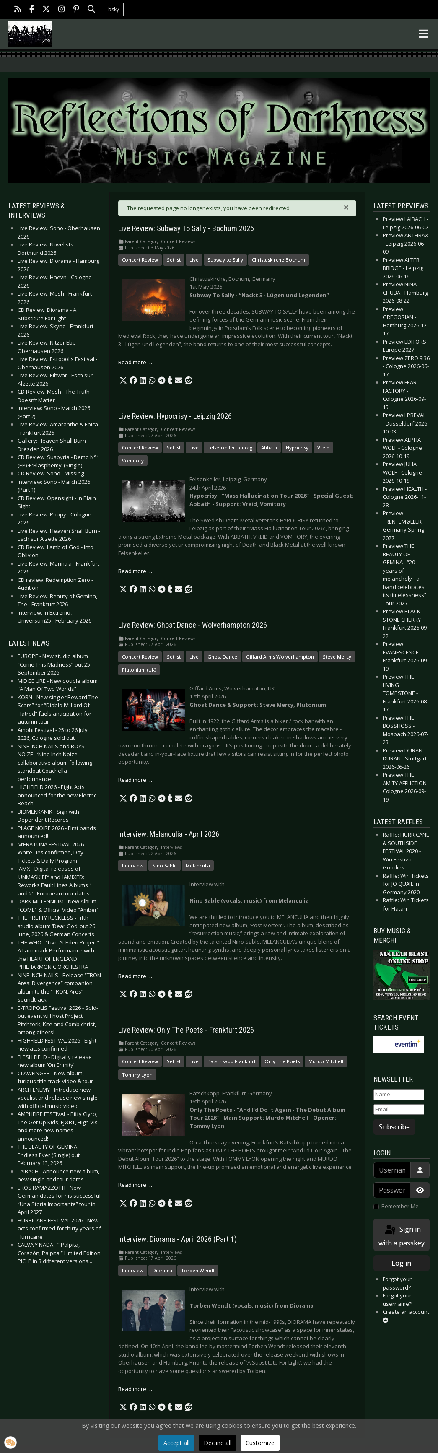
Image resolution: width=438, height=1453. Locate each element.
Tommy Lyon (137, 1075)
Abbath (269, 447)
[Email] (398, 1109)
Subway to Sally (225, 260)
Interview (132, 865)
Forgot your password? (397, 1283)
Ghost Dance (222, 657)
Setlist (174, 260)
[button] (123, 380)
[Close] (346, 207)
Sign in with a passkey (401, 1236)
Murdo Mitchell (325, 1061)
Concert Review (140, 260)
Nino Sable (164, 865)
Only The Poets (282, 1061)
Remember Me (400, 1206)
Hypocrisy (297, 447)
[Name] (398, 1094)
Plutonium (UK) (139, 670)
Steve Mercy (337, 657)
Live (194, 260)
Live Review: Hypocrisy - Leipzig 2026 (175, 416)
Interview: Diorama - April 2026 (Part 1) (177, 1239)
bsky (113, 9)
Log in (401, 1263)
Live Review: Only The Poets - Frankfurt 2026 (186, 1030)
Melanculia (198, 865)
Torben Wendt (198, 1270)
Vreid (323, 447)
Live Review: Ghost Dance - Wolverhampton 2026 (192, 625)
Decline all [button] (217, 1443)
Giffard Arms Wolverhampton (280, 657)
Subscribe (394, 1126)
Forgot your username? (397, 1300)
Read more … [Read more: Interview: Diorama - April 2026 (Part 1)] (135, 1389)
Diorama (162, 1270)
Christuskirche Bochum (278, 260)
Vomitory (133, 460)
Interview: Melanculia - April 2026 (168, 834)
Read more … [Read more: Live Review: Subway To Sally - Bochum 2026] (135, 362)
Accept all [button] (176, 1443)
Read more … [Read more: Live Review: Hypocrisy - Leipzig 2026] (135, 571)
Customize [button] (260, 1443)
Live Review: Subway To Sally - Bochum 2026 (186, 228)
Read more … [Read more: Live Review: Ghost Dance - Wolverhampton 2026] (135, 780)
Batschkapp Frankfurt (231, 1061)
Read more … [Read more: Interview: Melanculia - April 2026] (135, 976)
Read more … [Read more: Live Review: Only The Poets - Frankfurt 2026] (135, 1184)
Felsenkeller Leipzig (229, 447)
